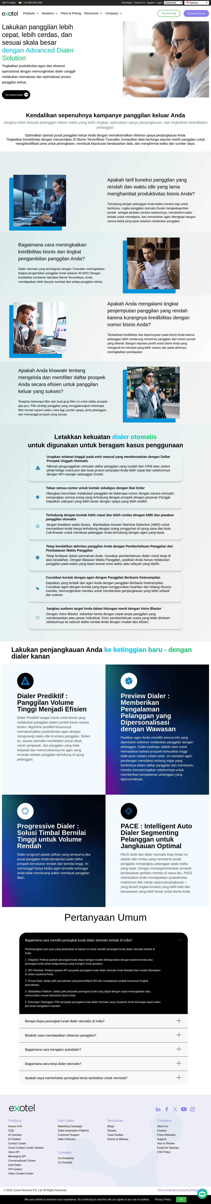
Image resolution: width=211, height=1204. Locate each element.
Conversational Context (22, 1160)
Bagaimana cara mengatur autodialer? (53, 1049)
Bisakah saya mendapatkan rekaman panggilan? (60, 1035)
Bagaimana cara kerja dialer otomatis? (53, 1064)
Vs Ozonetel (65, 1162)
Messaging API (17, 1156)
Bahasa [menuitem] (194, 2)
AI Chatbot (14, 1139)
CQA (11, 1130)
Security (184, 1190)
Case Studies (115, 1134)
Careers (161, 1130)
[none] (196, 3)
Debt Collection (67, 1139)
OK (181, 1199)
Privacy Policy (163, 1199)
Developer (127, 2)
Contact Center (17, 1143)
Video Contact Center (20, 1173)
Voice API (14, 1152)
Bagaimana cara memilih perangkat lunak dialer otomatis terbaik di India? (78, 940)
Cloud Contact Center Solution (26, 1147)
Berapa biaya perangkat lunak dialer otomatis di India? (65, 1021)
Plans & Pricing (71, 13)
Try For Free (168, 13)
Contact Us (139, 2)
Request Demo (196, 13)
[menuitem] (196, 3)
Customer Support (68, 1134)
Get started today (16, 95)
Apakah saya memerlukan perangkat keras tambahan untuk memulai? (76, 1078)
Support (151, 2)
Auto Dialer (14, 1165)
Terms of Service (167, 1190)
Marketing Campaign (70, 1126)
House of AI (15, 1126)
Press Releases (166, 1134)
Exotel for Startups (168, 1147)
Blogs (110, 1126)
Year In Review (166, 1143)
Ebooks (111, 1130)
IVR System (15, 1169)
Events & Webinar (118, 1139)
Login (159, 2)
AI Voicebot (15, 1134)
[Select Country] (173, 2)
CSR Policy (163, 1152)
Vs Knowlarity (66, 1158)
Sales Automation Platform (73, 1130)
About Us (162, 1126)
